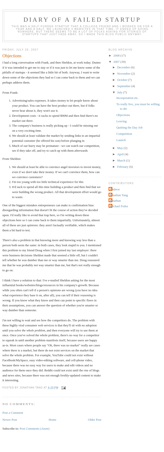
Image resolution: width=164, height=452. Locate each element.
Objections (123, 115)
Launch (121, 140)
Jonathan (115, 200)
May (120, 148)
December (124, 67)
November (124, 73)
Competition (124, 134)
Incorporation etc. (127, 98)
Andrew (115, 189)
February (123, 166)
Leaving (121, 121)
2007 (116, 62)
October (122, 80)
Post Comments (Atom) (35, 428)
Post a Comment (12, 412)
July (120, 92)
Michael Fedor (119, 206)
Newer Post (9, 419)
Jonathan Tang (119, 195)
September (124, 86)
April (121, 154)
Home (52, 419)
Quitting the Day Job (129, 127)
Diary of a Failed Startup (82, 19)
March (121, 160)
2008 (116, 55)
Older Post (94, 419)
